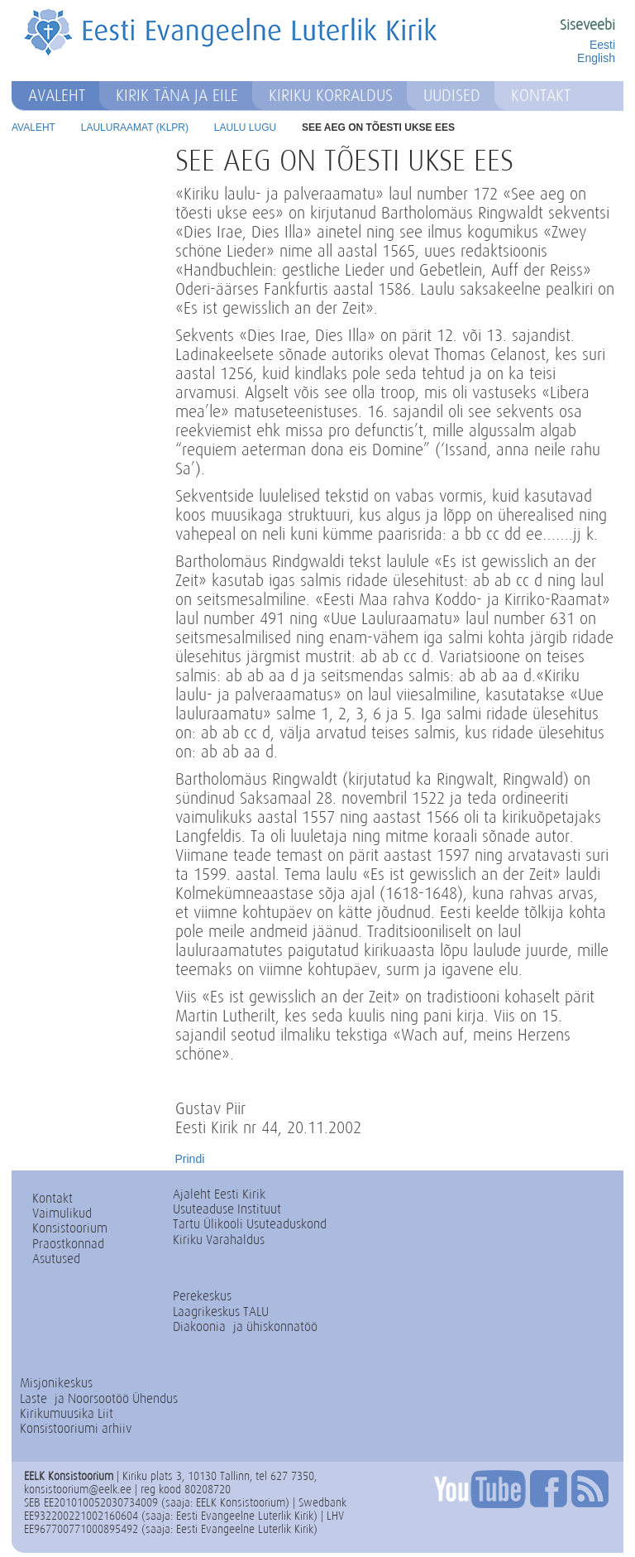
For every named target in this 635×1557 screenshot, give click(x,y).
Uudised (451, 95)
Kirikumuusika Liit (66, 1413)
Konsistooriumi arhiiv (76, 1428)
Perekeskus (202, 1296)
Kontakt (541, 95)
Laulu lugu (245, 127)
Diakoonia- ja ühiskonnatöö (245, 1326)
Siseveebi (587, 25)
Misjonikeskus (56, 1383)
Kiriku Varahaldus (219, 1240)
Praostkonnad (68, 1244)
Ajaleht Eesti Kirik (219, 1194)
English (596, 58)
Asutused (56, 1259)
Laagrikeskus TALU (221, 1312)
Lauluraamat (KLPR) (135, 127)
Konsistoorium (69, 1228)
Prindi (190, 1158)
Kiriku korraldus (331, 95)
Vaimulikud (62, 1213)
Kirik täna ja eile (177, 95)
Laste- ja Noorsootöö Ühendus (99, 1398)
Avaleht (56, 95)
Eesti (602, 44)
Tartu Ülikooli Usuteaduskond (250, 1224)
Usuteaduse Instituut (227, 1209)
